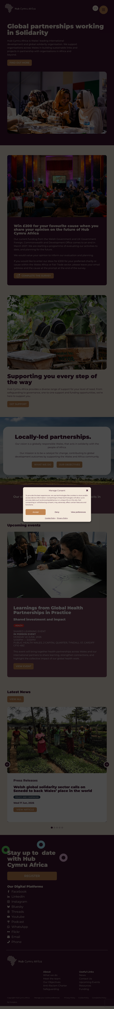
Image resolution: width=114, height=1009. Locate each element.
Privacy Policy (62, 518)
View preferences (78, 512)
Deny (57, 512)
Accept (36, 512)
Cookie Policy (50, 518)
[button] (87, 490)
